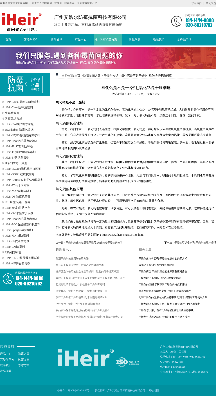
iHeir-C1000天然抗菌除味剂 (22, 101)
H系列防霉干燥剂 (16, 163)
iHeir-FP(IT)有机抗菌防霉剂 (22, 135)
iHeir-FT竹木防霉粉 (17, 185)
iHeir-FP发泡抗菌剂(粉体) (21, 140)
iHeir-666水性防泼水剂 (19, 213)
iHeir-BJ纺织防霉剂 (17, 157)
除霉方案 (24, 365)
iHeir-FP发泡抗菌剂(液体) (21, 218)
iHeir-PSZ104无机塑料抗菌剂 (23, 168)
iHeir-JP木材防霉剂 (17, 235)
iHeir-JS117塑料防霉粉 (19, 146)
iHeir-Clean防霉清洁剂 (19, 107)
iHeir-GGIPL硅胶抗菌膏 (20, 174)
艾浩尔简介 (7, 359)
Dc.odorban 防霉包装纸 (19, 129)
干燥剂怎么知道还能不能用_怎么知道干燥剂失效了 (94, 242)
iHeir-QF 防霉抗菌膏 (17, 196)
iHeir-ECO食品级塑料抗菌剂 (22, 224)
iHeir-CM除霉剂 (15, 246)
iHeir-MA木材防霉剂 (18, 191)
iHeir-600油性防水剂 (17, 207)
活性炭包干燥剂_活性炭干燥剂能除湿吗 (78, 304)
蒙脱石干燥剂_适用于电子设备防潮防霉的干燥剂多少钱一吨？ (90, 278)
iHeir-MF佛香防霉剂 (17, 263)
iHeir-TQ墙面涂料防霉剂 (20, 152)
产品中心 (6, 353)
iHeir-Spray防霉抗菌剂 (19, 230)
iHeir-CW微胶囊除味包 (19, 124)
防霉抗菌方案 (92, 75)
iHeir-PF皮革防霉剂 (17, 241)
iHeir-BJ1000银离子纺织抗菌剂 (24, 179)
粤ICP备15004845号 (79, 390)
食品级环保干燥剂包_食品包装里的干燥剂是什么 (83, 310)
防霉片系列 (12, 113)
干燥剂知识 (111, 75)
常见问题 (211, 3)
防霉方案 (24, 353)
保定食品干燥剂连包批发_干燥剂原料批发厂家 (81, 291)
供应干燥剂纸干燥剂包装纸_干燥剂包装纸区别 (81, 297)
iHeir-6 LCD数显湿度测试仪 (22, 257)
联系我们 (197, 3)
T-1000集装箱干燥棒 (17, 202)
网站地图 (154, 390)
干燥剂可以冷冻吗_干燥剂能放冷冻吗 (195, 242)
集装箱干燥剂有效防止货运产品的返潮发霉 (80, 265)
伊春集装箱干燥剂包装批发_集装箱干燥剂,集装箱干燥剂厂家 (89, 316)
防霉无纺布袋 (13, 118)
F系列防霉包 (13, 252)
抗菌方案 (24, 359)
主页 (77, 75)
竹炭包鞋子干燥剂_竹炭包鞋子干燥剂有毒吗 (80, 284)
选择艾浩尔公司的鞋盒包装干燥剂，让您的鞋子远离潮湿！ (88, 271)
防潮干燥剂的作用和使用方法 (72, 258)
